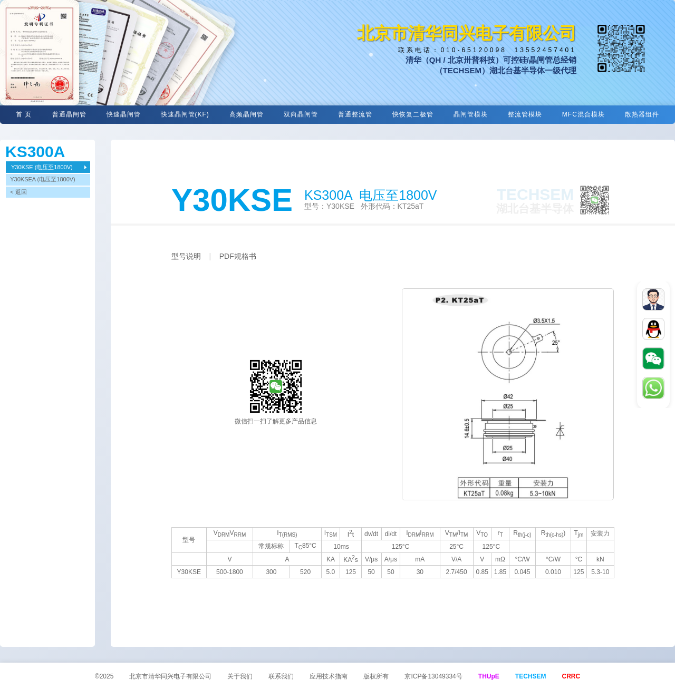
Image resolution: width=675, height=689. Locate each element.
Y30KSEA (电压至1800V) (42, 179)
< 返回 (18, 192)
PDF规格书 (237, 256)
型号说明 (186, 256)
